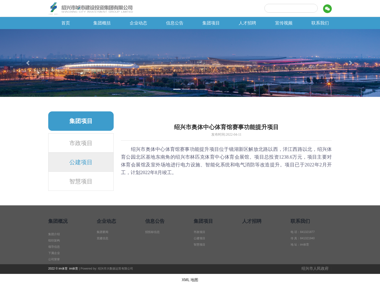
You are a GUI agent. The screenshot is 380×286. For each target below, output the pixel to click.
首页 (65, 23)
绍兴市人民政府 (315, 268)
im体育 (73, 268)
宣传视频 (284, 23)
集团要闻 (102, 232)
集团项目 (211, 23)
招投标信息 (152, 232)
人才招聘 (247, 23)
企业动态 (138, 23)
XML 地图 (190, 280)
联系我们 (320, 23)
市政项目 (81, 143)
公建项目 (81, 162)
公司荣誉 (54, 259)
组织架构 (54, 240)
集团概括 (102, 23)
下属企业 (54, 253)
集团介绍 (54, 234)
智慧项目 (81, 181)
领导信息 (54, 246)
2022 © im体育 (58, 268)
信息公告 (174, 23)
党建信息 (102, 238)
